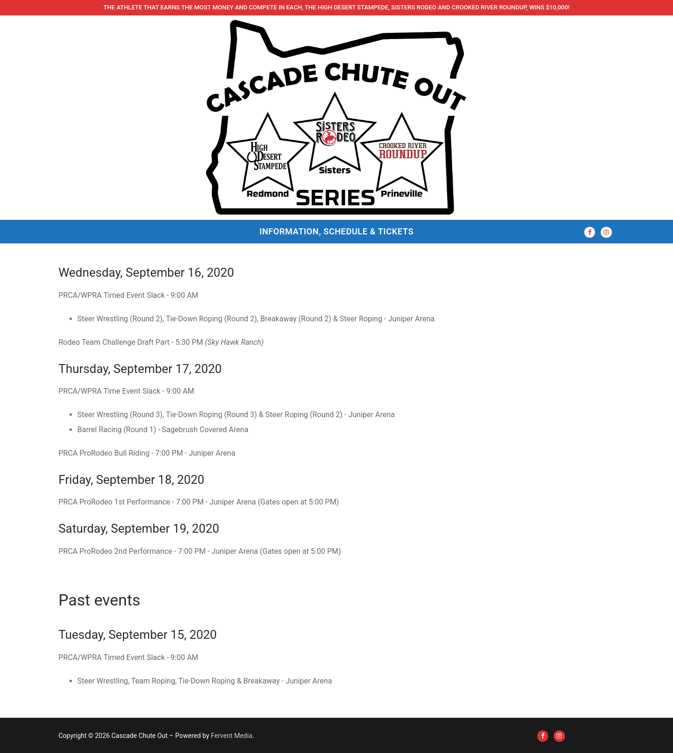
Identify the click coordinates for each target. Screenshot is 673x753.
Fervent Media (231, 735)
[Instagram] (606, 232)
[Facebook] (589, 232)
